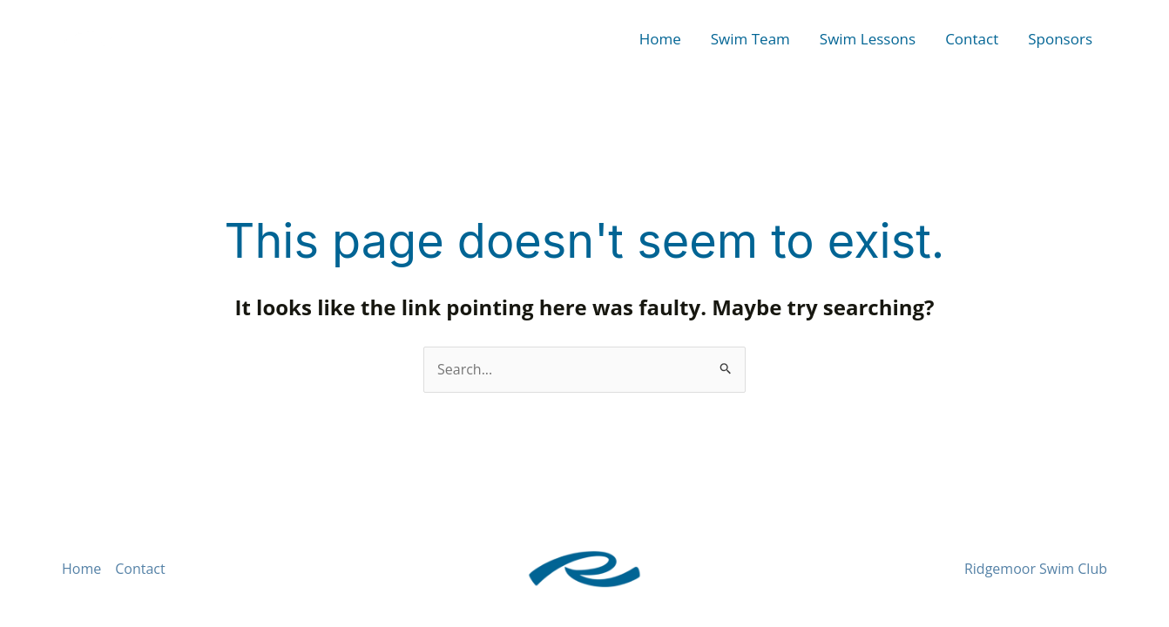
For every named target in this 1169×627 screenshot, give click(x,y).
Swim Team (750, 39)
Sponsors (1060, 39)
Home (660, 39)
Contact (971, 39)
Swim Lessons (868, 39)
